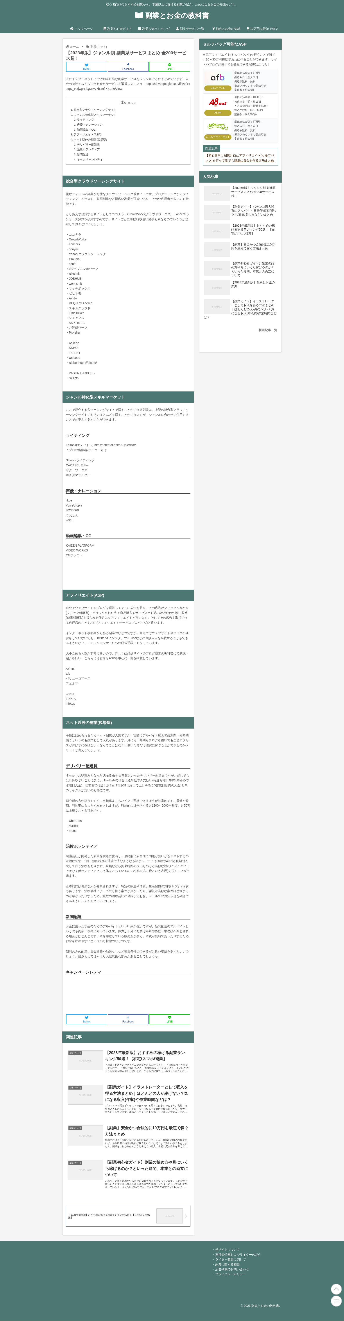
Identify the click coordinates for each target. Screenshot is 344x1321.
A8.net (217, 112)
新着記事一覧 (268, 330)
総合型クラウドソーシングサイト (95, 109)
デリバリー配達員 (88, 144)
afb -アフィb (218, 88)
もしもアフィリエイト (218, 137)
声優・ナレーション (90, 124)
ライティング (85, 119)
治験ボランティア (88, 149)
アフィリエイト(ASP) (87, 134)
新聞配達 (82, 154)
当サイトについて (227, 1249)
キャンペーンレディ (90, 159)
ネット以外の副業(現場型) (90, 139)
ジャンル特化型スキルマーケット (95, 114)
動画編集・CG (86, 129)
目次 (123, 102)
